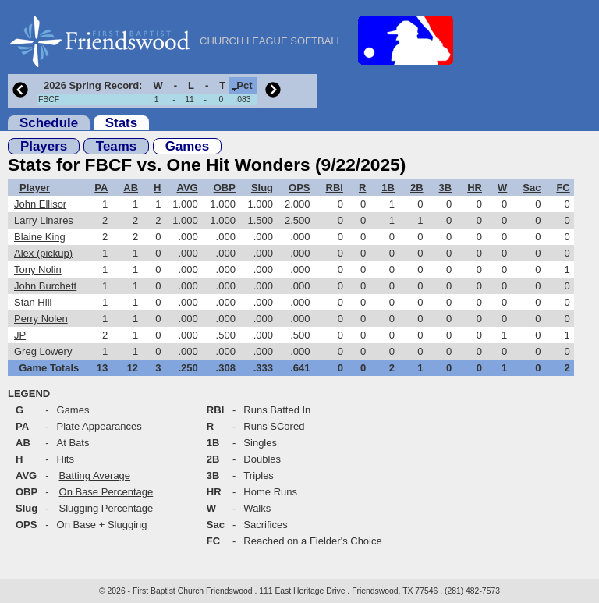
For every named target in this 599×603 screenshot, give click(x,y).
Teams (116, 146)
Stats (121, 122)
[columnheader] (91, 85)
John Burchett (45, 286)
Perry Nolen (41, 319)
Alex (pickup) (43, 253)
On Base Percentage (106, 492)
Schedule (48, 122)
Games (187, 146)
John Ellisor (40, 204)
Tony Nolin (38, 269)
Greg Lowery (43, 351)
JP (20, 335)
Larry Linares (43, 220)
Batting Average (95, 475)
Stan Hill (32, 302)
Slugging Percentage (106, 508)
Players (43, 146)
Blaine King (40, 237)
